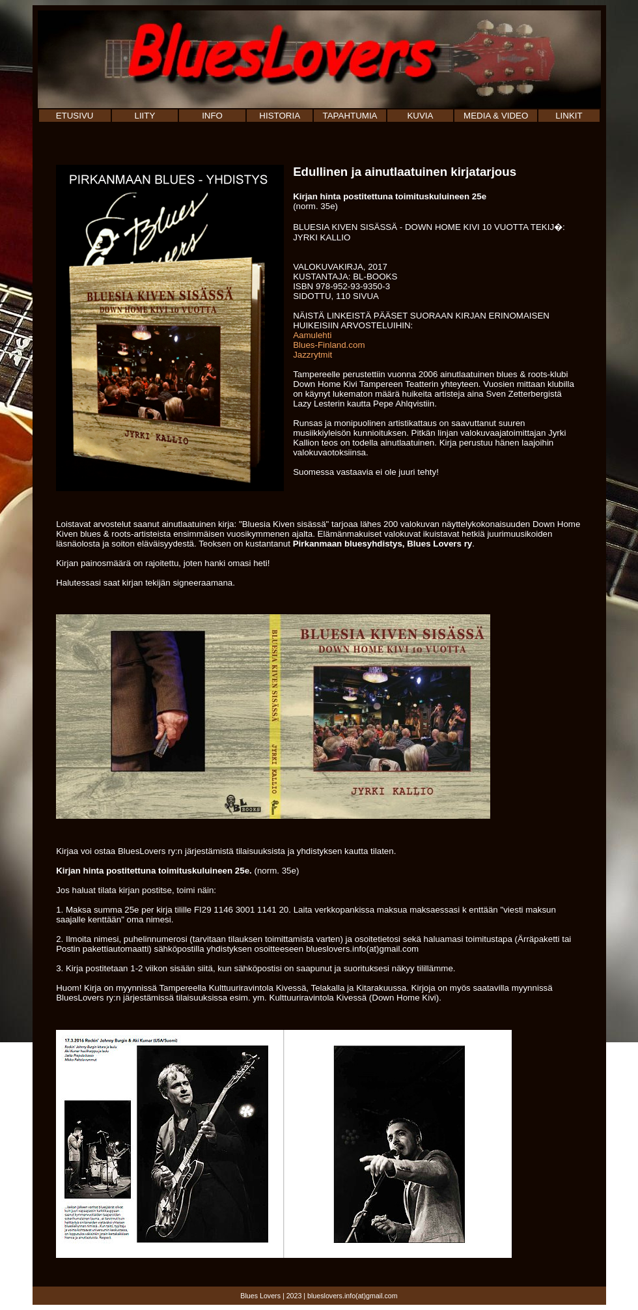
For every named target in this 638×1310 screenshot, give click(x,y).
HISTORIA (279, 116)
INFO (212, 116)
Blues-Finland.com (329, 345)
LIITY (144, 116)
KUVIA (420, 116)
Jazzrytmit (312, 355)
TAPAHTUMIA (350, 116)
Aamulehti (312, 335)
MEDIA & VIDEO (496, 116)
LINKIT (568, 116)
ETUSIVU (75, 116)
